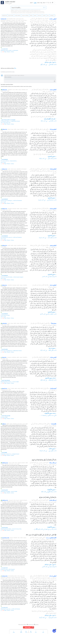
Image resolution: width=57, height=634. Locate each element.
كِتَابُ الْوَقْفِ (42, 64)
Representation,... (14, 161)
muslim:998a (4, 323)
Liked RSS (36, 624)
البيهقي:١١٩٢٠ (52, 19)
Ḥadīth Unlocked (10, 2)
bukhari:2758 (4, 169)
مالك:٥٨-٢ (53, 424)
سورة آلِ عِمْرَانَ (52, 276)
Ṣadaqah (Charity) (16, 454)
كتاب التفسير (45, 276)
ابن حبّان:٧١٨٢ (52, 500)
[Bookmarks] (49, 2)
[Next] (43, 631)
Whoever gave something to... (7, 200)
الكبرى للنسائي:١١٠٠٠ (51, 538)
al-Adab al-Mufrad (17, 15)
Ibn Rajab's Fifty (4, 15)
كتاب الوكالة (42, 159)
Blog (41, 2)
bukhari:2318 (4, 129)
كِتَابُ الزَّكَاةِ (43, 380)
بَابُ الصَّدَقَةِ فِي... (51, 64)
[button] (54, 3)
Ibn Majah (51, 15)
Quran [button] (31, 2)
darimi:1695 (4, 357)
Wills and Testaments (18, 200)
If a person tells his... (5, 161)
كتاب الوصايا (41, 200)
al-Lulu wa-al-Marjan (25, 15)
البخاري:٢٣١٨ (53, 129)
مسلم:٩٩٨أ (53, 323)
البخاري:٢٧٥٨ (53, 169)
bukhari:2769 (4, 208)
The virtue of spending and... (6, 350)
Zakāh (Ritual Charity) (16, 121)
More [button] (44, 2)
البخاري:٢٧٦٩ (53, 209)
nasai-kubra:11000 (5, 537)
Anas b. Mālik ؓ (5, 417)
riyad (9, 122)
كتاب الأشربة (43, 314)
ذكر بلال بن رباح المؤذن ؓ (50, 529)
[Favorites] (47, 2)
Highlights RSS (30, 624)
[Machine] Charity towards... (6, 50)
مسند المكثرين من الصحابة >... (46, 415)
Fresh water (3, 315)
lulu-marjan (6, 122)
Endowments (15, 50)
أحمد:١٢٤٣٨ (53, 388)
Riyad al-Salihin (10, 15)
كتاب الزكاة (43, 121)
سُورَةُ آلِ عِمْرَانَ (52, 567)
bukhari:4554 (4, 245)
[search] (26, 7)
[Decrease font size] (26, 631)
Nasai (48, 15)
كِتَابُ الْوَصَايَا (42, 618)
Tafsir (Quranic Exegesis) (18, 277)
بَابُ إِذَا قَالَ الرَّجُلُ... (50, 159)
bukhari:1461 (4, 89)
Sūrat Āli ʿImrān (4, 569)
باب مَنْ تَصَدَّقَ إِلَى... (50, 200)
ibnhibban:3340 (5, 462)
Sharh (9, 51)
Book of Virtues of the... (17, 529)
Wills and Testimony (16, 609)
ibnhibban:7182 (5, 500)
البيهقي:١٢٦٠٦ (52, 576)
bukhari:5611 (4, 285)
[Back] (13, 631)
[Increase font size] (31, 631)
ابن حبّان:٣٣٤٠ (52, 463)
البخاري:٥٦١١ (53, 285)
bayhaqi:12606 (4, 576)
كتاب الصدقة (42, 451)
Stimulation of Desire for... (6, 454)
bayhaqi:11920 (3, 18)
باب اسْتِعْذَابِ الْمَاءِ (51, 314)
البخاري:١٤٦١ (53, 90)
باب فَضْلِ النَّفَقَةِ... (51, 350)
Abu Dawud (39, 15)
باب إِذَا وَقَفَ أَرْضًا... (50, 238)
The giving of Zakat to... (5, 121)
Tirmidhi (44, 15)
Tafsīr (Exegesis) (12, 569)
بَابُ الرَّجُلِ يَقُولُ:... (50, 618)
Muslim (35, 15)
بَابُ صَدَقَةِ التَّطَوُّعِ (51, 492)
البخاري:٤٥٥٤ (53, 245)
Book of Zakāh (16, 381)
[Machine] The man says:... (6, 609)
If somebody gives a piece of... (7, 237)
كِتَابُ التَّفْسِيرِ (45, 567)
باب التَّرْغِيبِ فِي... (51, 451)
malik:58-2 (4, 424)
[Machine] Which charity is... (6, 381)
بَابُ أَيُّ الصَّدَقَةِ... (51, 380)
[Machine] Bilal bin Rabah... (6, 529)
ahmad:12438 (4, 388)
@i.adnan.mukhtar (23, 624)
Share (13, 51)
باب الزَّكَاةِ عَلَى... (51, 121)
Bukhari (31, 15)
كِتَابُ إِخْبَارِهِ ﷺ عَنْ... (38, 529)
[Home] (21, 631)
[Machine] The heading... (6, 491)
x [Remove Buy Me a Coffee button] (55, 629)
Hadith (35, 2)
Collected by (3, 86)
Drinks (8, 315)
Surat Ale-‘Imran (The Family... (7, 277)
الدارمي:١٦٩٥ (53, 357)
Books (38, 2)
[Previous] (35, 631)
